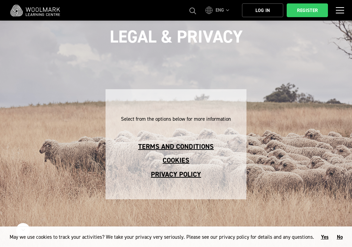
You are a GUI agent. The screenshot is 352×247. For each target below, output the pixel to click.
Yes (325, 237)
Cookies (176, 160)
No (340, 237)
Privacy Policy (176, 174)
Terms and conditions (176, 146)
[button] (218, 10)
